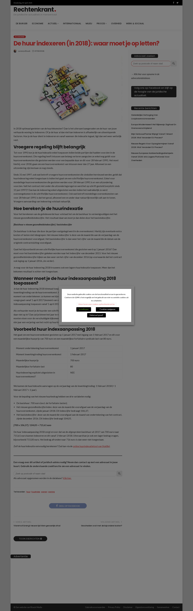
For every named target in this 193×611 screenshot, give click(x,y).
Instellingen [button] (84, 309)
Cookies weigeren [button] (107, 309)
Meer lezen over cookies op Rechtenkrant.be (97, 304)
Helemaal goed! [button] (96, 315)
